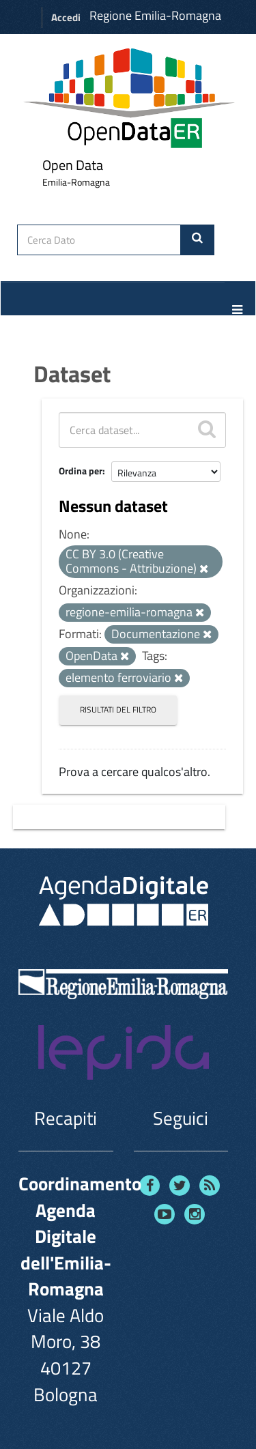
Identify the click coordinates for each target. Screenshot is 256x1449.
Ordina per (80, 470)
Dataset (72, 373)
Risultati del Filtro (118, 709)
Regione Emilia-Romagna (155, 15)
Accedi (66, 17)
